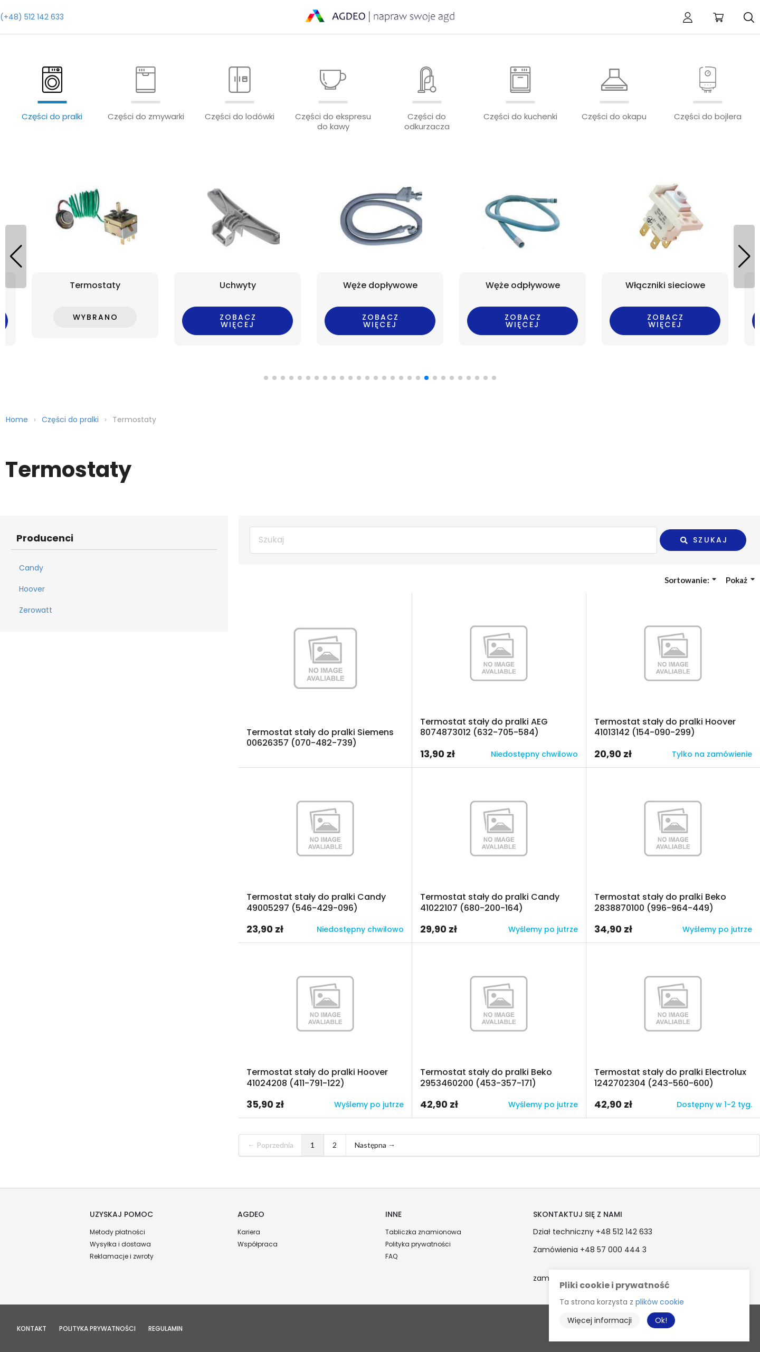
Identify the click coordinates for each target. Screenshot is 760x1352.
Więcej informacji (599, 1320)
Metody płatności (117, 1231)
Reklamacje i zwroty (122, 1256)
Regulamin (165, 1328)
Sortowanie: (690, 580)
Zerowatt (35, 610)
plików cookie (659, 1302)
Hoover (32, 589)
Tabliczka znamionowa (423, 1231)
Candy (31, 568)
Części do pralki (70, 419)
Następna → (375, 1144)
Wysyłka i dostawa (120, 1244)
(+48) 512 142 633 (32, 17)
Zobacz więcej (238, 321)
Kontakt (31, 1328)
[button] (744, 256)
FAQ (391, 1256)
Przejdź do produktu (325, 680)
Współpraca (258, 1244)
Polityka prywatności (418, 1244)
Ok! (661, 1320)
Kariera (249, 1231)
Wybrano (96, 317)
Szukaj (703, 540)
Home (17, 419)
